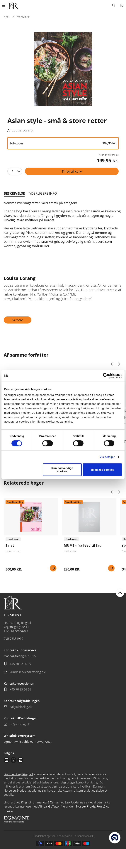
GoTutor (54, 806)
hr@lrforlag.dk (20, 724)
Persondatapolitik (83, 836)
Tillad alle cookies (102, 469)
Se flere (17, 320)
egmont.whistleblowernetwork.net (28, 742)
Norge (80, 806)
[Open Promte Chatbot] (114, 837)
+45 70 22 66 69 (20, 664)
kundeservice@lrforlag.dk (27, 672)
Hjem (7, 16)
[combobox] (14, 171)
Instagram (13, 760)
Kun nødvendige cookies (62, 469)
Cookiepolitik (64, 836)
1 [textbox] (12, 171)
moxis (8, 810)
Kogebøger (23, 16)
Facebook (7, 760)
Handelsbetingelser (44, 836)
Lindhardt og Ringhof (18, 774)
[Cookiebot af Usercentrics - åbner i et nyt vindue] (105, 375)
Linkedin (20, 760)
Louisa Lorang (22, 130)
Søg (113, 5)
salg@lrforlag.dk (21, 707)
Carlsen (55, 802)
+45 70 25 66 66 (20, 689)
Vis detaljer (107, 456)
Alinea (42, 806)
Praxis (91, 806)
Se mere (53, 568)
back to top (120, 593)
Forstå (101, 806)
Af (9, 130)
